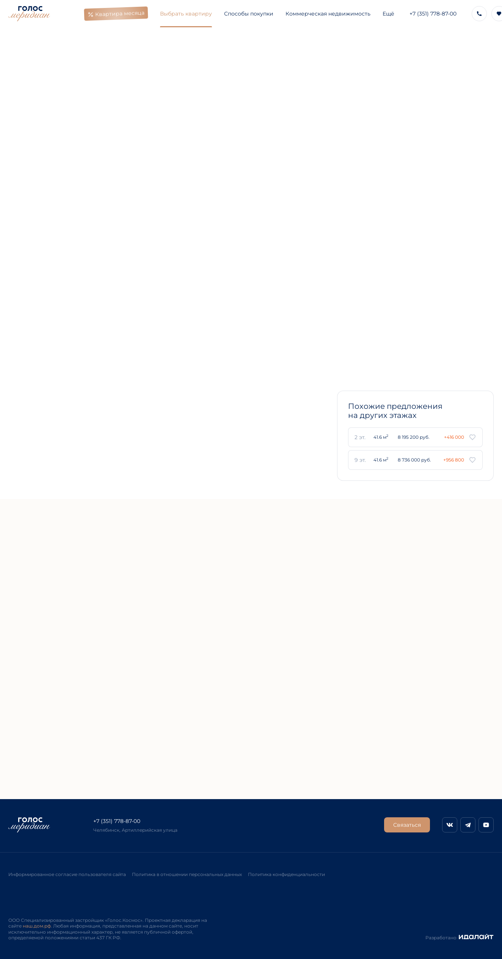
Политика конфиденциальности (286, 874)
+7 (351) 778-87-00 (433, 13)
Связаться (407, 824)
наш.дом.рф (37, 926)
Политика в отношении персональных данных (187, 874)
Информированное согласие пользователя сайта (67, 874)
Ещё (388, 13)
